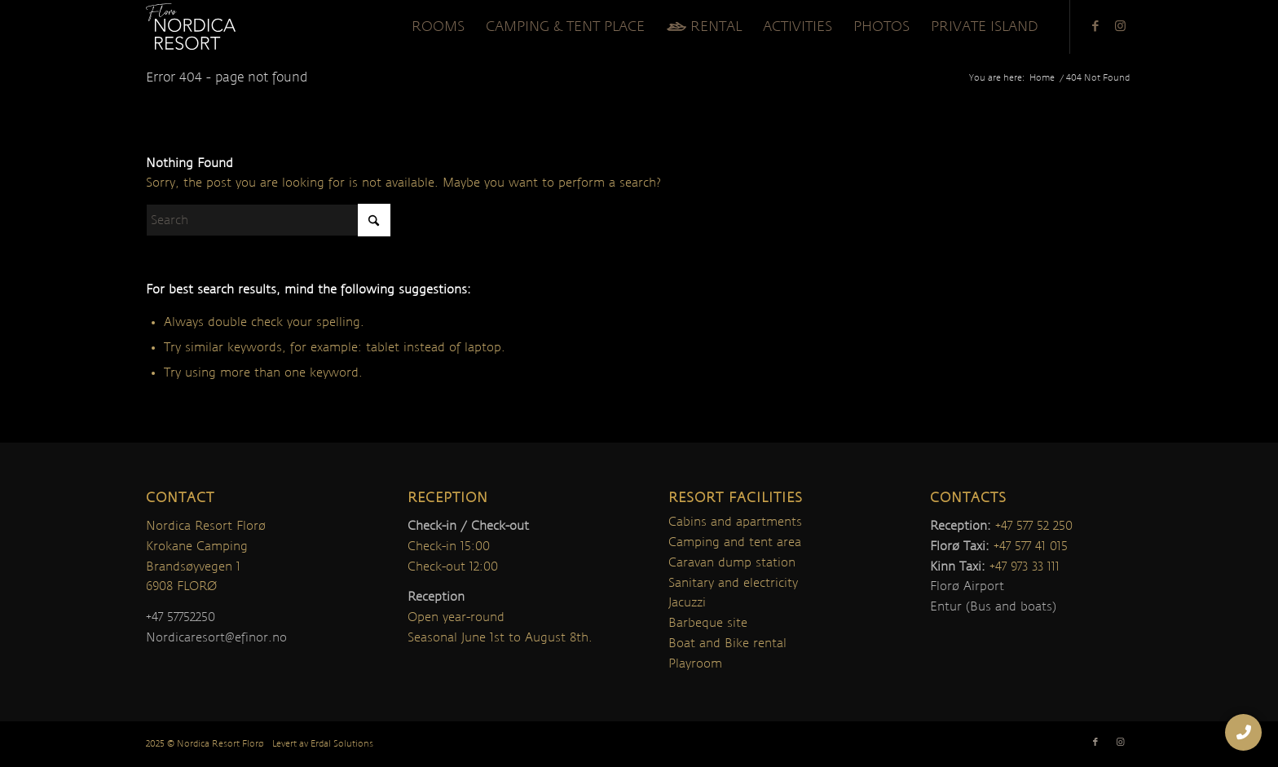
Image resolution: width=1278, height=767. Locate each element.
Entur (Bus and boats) (993, 606)
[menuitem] (438, 27)
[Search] (268, 220)
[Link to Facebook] (1095, 26)
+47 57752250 (180, 617)
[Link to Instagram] (1120, 26)
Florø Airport (967, 586)
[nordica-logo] (191, 27)
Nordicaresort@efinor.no (216, 637)
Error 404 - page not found (226, 77)
